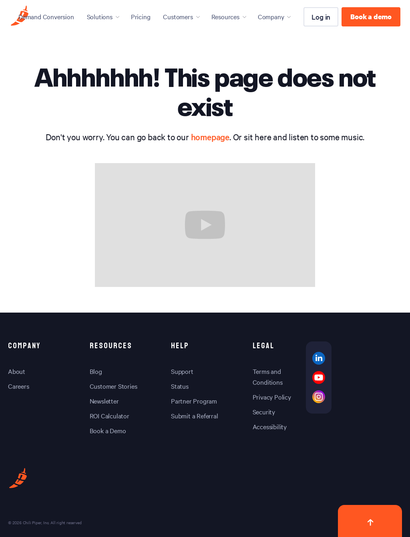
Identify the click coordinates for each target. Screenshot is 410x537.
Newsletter (104, 400)
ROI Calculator (109, 415)
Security (264, 411)
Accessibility (270, 426)
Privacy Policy (272, 396)
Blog (96, 371)
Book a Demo (108, 430)
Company (271, 16)
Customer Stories (113, 386)
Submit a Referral (194, 415)
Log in (321, 16)
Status (180, 386)
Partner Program (194, 400)
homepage (210, 136)
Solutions (100, 16)
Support (182, 371)
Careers (18, 386)
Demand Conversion (46, 16)
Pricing (141, 16)
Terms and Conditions (268, 376)
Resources (225, 16)
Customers (178, 16)
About (16, 371)
